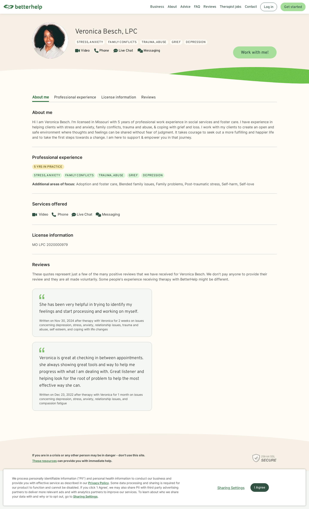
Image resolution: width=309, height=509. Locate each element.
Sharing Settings (85, 496)
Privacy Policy (98, 483)
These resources (44, 461)
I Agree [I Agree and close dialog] (259, 488)
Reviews (148, 97)
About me (40, 97)
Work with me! (255, 52)
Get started (293, 7)
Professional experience (75, 97)
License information (118, 97)
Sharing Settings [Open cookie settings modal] (231, 488)
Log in (268, 7)
